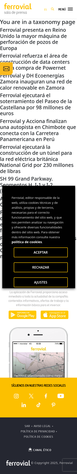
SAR (27, 426)
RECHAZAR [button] (40, 267)
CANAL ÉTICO (39, 449)
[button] (52, 9)
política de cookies (26, 242)
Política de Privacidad (38, 431)
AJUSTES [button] (40, 282)
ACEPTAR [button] (40, 252)
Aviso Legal (42, 426)
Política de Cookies (38, 437)
